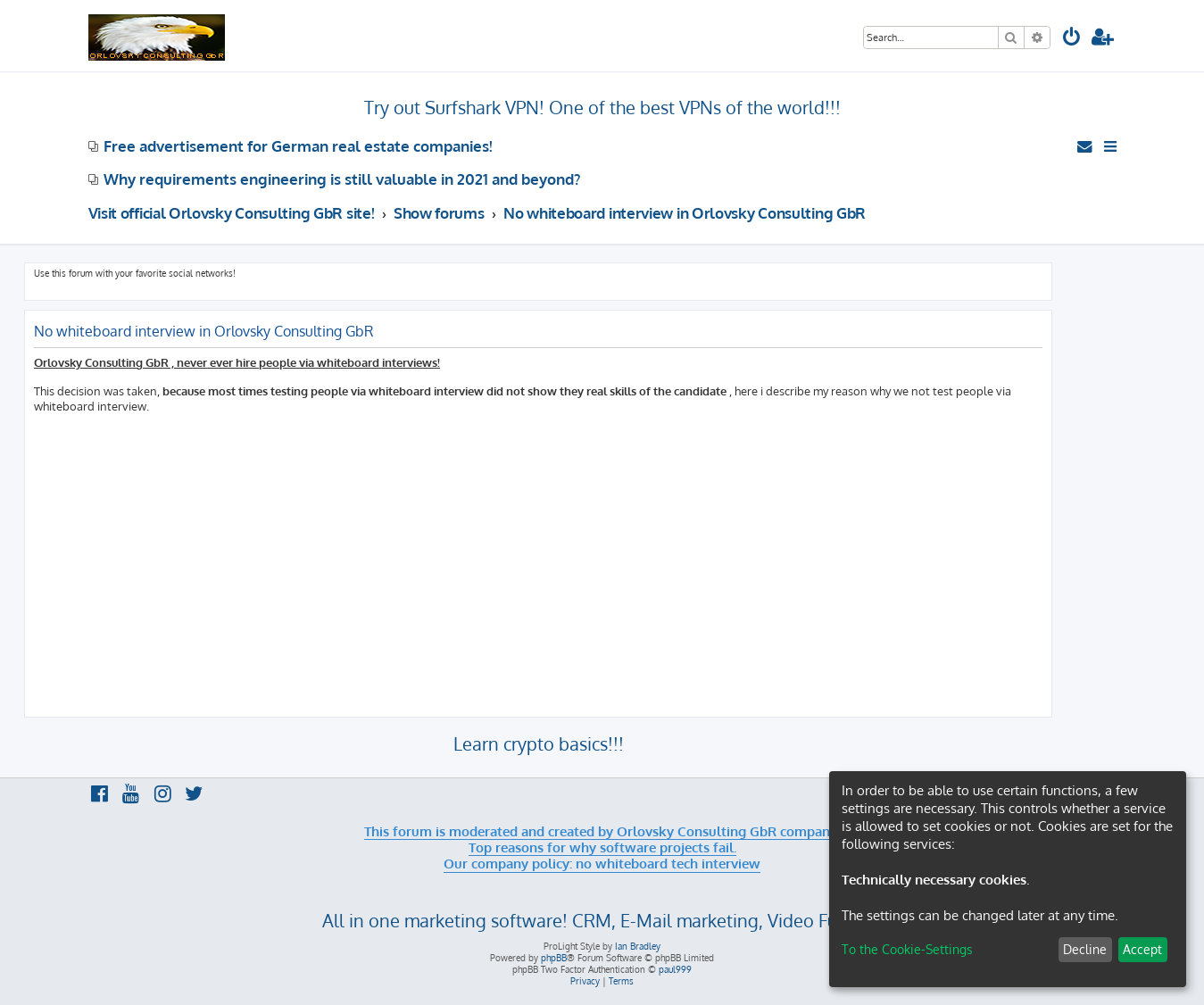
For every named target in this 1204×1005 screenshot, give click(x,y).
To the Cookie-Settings (907, 949)
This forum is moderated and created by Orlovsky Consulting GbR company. (602, 832)
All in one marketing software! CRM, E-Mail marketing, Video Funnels (602, 920)
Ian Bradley (637, 946)
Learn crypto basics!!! (538, 743)
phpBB (554, 957)
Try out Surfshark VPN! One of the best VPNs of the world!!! (602, 107)
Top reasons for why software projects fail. (602, 848)
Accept (1142, 949)
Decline (1085, 949)
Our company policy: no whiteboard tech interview (602, 864)
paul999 (675, 969)
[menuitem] (1071, 39)
